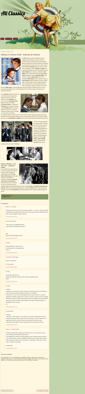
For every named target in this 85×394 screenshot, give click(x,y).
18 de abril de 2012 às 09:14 (11, 252)
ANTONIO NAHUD (10, 257)
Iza (6, 242)
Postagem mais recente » (7, 390)
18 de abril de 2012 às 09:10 (11, 238)
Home (2, 38)
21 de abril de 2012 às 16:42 (11, 324)
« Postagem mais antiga (42, 390)
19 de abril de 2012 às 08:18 (11, 267)
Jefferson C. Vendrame (11, 329)
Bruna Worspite (9, 221)
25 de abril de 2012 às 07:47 (11, 348)
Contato (15, 38)
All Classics (13, 13)
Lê (6, 271)
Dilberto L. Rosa (10, 206)
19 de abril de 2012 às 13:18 (11, 281)
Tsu (6, 286)
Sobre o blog (9, 38)
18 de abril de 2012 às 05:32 (11, 216)
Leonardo (8, 311)
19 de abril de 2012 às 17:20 (11, 306)
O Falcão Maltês (10, 264)
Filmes (8, 196)
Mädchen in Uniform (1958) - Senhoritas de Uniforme (20, 55)
